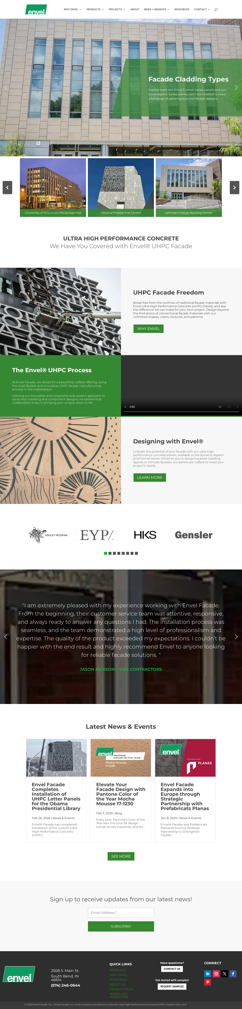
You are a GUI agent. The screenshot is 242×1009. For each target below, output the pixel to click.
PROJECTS (115, 9)
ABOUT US (117, 984)
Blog (118, 813)
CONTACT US (172, 969)
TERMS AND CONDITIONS (119, 995)
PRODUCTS (93, 9)
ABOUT (134, 9)
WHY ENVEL (71, 9)
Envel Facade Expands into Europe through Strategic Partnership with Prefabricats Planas (185, 796)
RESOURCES (181, 9)
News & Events (64, 818)
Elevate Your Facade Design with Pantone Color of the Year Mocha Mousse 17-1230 (120, 794)
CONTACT (200, 9)
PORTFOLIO (118, 979)
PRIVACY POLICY (121, 989)
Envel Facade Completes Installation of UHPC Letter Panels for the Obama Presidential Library (56, 796)
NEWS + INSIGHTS (155, 9)
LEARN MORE (149, 477)
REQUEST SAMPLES (172, 986)
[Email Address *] (121, 913)
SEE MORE (121, 856)
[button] (5, 87)
